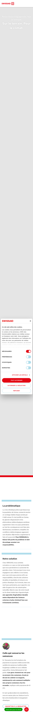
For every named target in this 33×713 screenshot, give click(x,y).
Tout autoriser (16, 380)
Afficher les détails (20, 375)
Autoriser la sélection (17, 385)
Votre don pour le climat (13, 709)
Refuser (16, 390)
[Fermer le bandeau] (30, 321)
